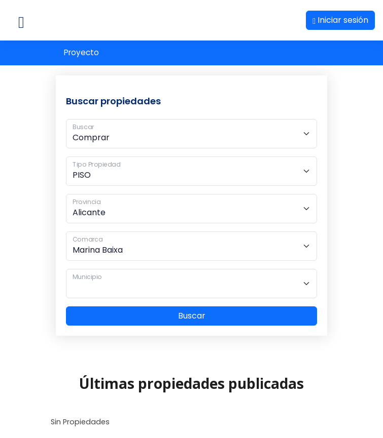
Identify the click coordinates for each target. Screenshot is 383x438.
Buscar (191, 316)
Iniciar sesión (340, 20)
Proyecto (81, 52)
